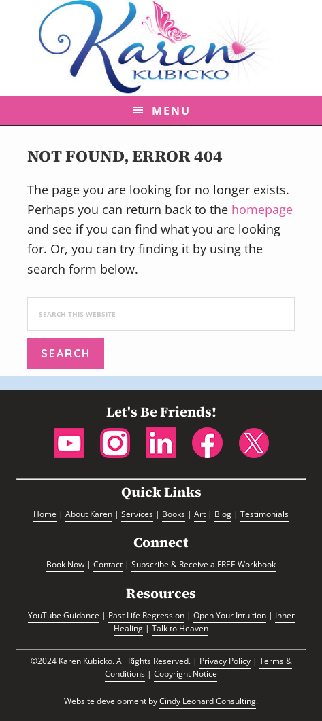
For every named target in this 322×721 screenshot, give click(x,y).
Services (137, 514)
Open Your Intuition (229, 615)
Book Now (65, 564)
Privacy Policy (225, 661)
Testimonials (264, 514)
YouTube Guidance (63, 615)
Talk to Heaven (180, 628)
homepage (262, 209)
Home (45, 514)
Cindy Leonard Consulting (207, 701)
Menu (171, 110)
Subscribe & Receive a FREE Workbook (203, 564)
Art (200, 514)
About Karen (88, 514)
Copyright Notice (185, 674)
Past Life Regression (146, 615)
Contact (108, 564)
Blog (222, 514)
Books (173, 514)
